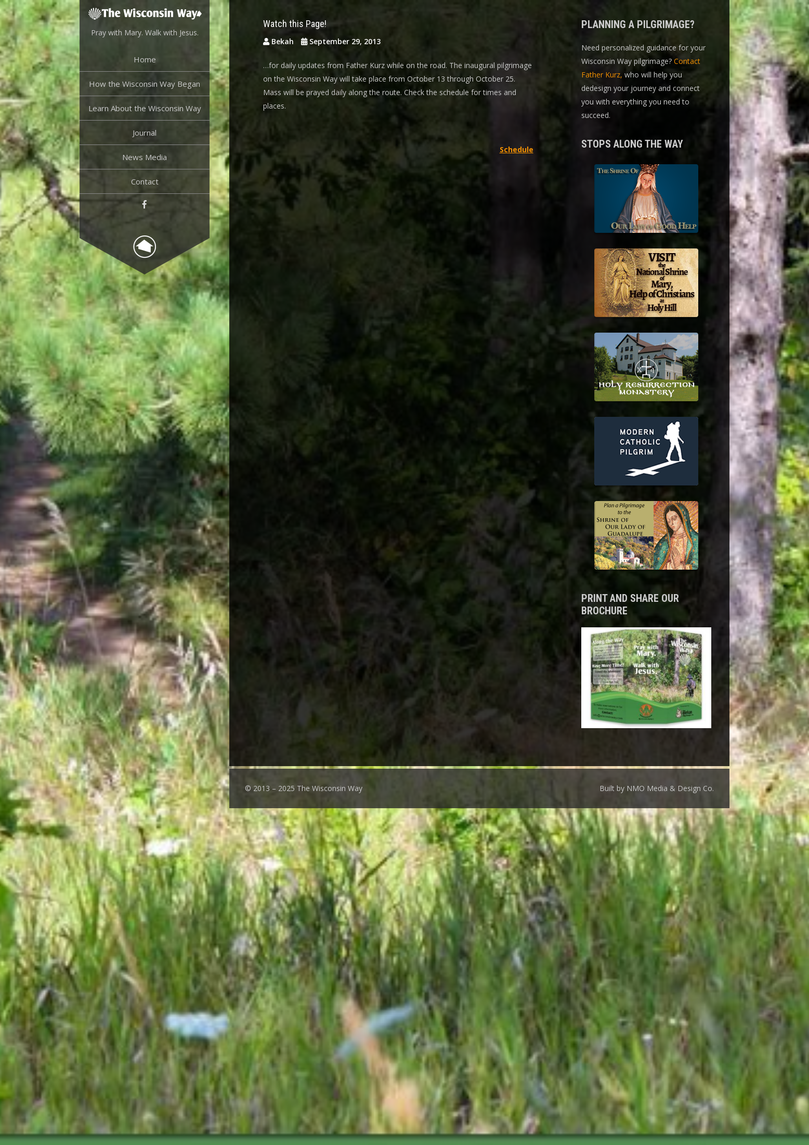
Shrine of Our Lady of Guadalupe (646, 537)
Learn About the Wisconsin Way (144, 108)
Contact (145, 181)
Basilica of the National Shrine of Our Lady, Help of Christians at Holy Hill (646, 284)
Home (145, 59)
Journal (144, 132)
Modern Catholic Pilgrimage (646, 453)
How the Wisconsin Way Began (144, 83)
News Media (144, 157)
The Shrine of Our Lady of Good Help (646, 200)
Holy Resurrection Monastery (646, 368)
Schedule (516, 149)
